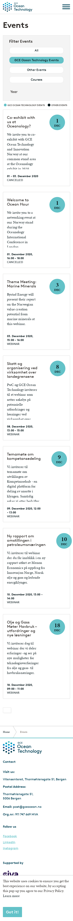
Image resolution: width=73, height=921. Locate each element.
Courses (36, 79)
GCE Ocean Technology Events (36, 60)
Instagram (10, 848)
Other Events (36, 70)
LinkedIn (9, 842)
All (36, 50)
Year (14, 91)
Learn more (11, 895)
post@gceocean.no (27, 807)
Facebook (10, 836)
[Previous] (7, 710)
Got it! (12, 912)
